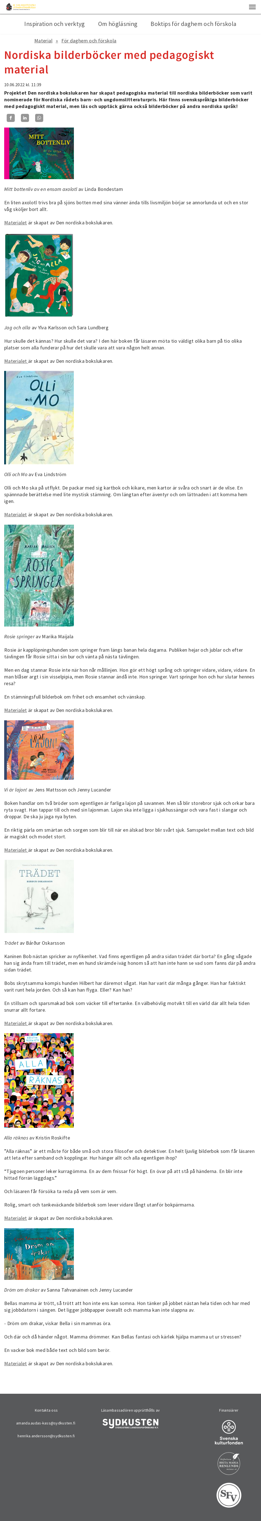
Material (43, 40)
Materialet (15, 222)
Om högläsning (117, 24)
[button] (252, 7)
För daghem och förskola (88, 40)
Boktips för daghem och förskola (193, 24)
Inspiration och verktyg (54, 24)
